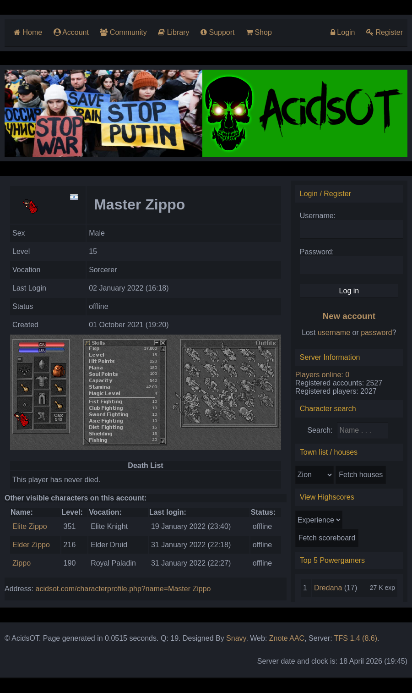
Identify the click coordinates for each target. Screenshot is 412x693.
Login (343, 32)
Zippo (21, 563)
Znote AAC (286, 638)
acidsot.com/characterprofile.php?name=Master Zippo (123, 589)
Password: (317, 252)
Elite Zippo (29, 526)
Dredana (328, 588)
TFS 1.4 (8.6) (355, 638)
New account (349, 316)
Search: (319, 430)
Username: (318, 216)
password (376, 332)
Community (123, 32)
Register (384, 32)
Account (71, 32)
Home (28, 32)
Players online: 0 (322, 375)
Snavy (236, 638)
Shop (259, 32)
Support (217, 32)
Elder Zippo (31, 545)
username (334, 332)
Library (173, 32)
